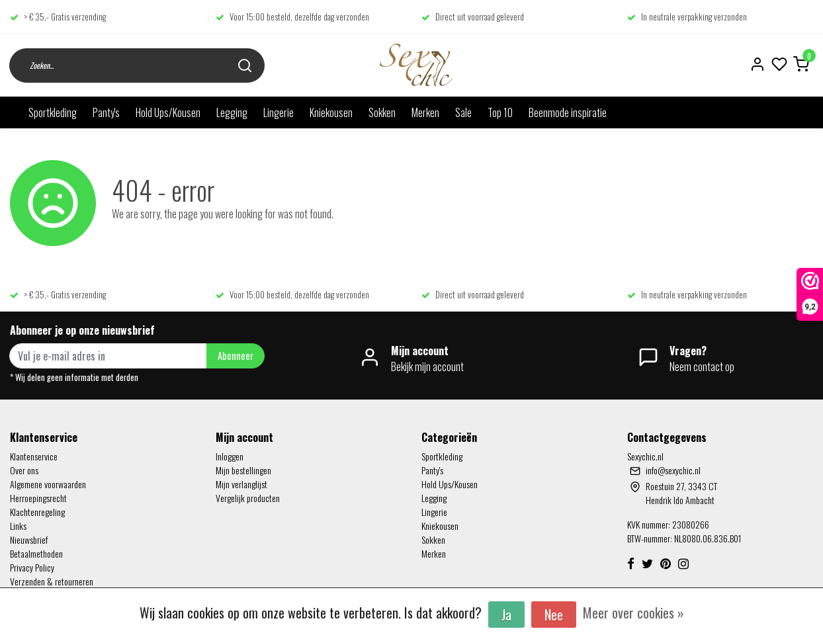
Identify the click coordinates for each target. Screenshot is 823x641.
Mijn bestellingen (243, 470)
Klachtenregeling (37, 512)
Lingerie (278, 112)
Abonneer (235, 356)
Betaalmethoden (36, 553)
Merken (425, 112)
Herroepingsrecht (38, 498)
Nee (553, 614)
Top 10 (500, 112)
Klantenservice (34, 456)
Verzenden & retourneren (51, 581)
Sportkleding (52, 112)
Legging (231, 112)
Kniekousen (331, 112)
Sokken (382, 112)
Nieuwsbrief (29, 539)
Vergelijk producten (248, 498)
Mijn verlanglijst (241, 484)
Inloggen (229, 456)
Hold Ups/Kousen (168, 112)
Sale (463, 112)
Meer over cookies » (633, 612)
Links (18, 526)
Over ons (24, 470)
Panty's (106, 112)
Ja (506, 614)
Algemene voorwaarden (48, 484)
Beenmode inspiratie (568, 112)
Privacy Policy (32, 567)
